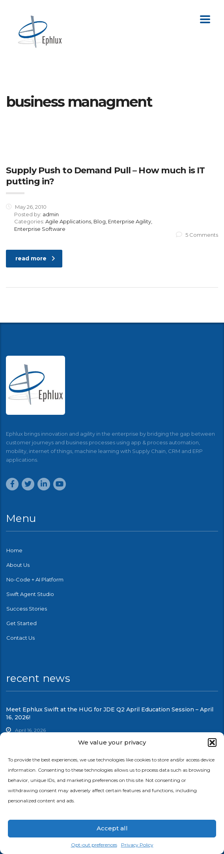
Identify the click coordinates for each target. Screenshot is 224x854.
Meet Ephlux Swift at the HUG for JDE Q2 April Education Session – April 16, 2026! (109, 713)
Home (14, 550)
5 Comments (197, 235)
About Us (18, 565)
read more (35, 258)
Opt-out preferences (94, 845)
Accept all (112, 828)
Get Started (21, 623)
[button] (212, 742)
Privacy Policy (137, 845)
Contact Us (20, 638)
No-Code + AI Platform (34, 579)
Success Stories (26, 608)
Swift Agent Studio (30, 594)
